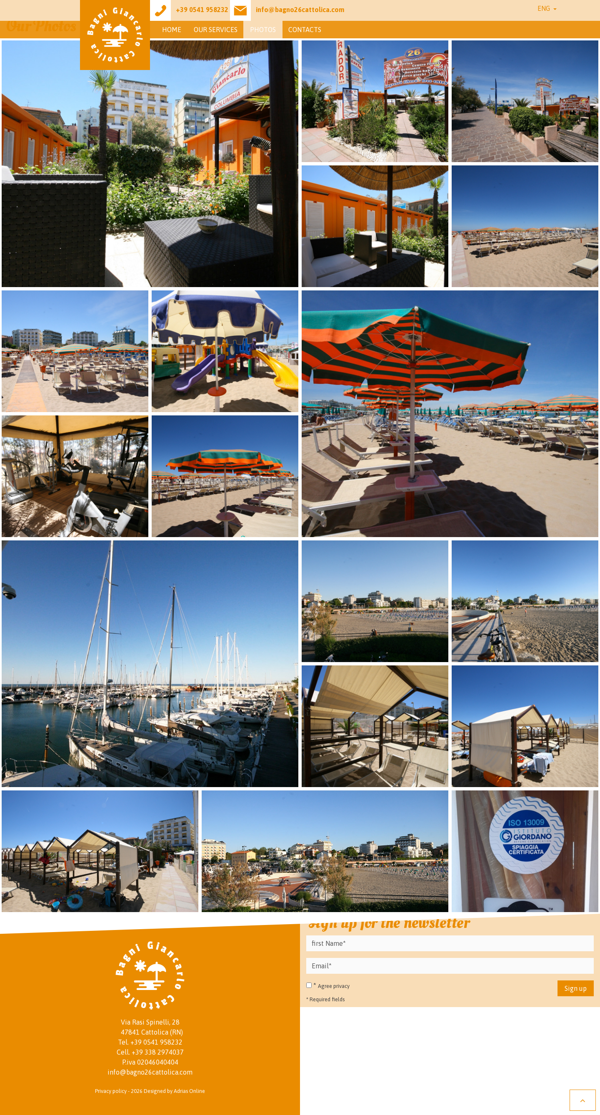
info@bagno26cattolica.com (150, 1072)
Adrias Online (189, 1091)
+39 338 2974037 (158, 1052)
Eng (545, 8)
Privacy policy (111, 1091)
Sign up (576, 988)
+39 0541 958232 (156, 1042)
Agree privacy (334, 986)
